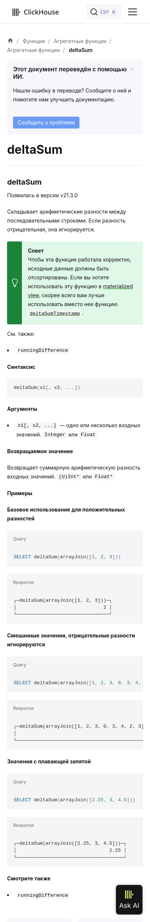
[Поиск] (104, 12)
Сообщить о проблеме (46, 122)
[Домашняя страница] (10, 41)
